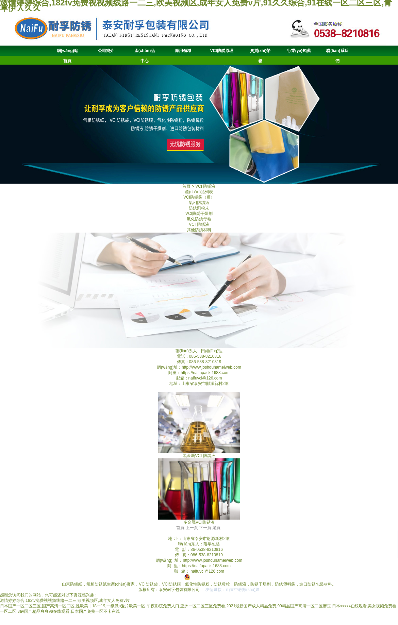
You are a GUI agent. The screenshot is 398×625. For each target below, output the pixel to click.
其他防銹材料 (199, 229)
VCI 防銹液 (199, 224)
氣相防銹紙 (199, 202)
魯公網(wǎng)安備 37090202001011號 (222, 578)
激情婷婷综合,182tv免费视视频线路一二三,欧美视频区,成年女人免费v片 (65, 600)
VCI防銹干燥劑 (199, 213)
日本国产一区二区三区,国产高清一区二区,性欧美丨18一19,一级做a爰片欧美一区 (72, 606)
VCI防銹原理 (221, 50)
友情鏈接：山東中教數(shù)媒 (232, 589)
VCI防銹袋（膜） (199, 197)
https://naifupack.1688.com (205, 372)
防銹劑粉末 (199, 208)
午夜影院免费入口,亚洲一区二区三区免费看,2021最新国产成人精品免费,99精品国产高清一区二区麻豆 (239, 606)
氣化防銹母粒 (199, 219)
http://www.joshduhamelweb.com (211, 367)
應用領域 (183, 50)
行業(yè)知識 (299, 50)
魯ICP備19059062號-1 (157, 578)
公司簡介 (106, 50)
